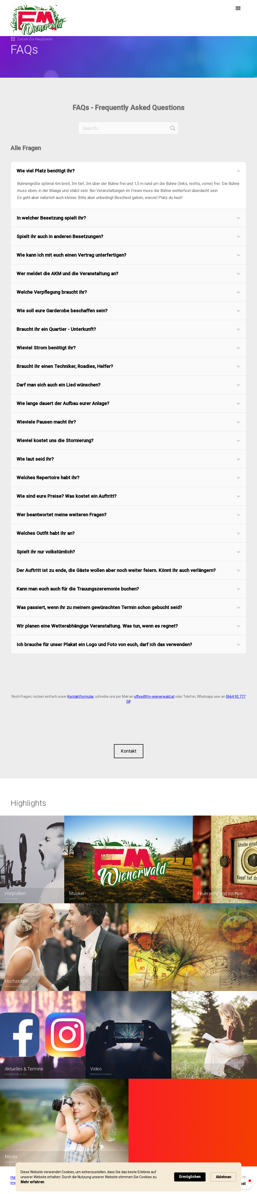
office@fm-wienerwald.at (154, 696)
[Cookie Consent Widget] (128, 1176)
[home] (82, 18)
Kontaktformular (81, 696)
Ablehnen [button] (223, 1177)
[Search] (128, 128)
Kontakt (128, 751)
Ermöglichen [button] (190, 1177)
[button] (238, 8)
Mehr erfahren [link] (32, 1182)
